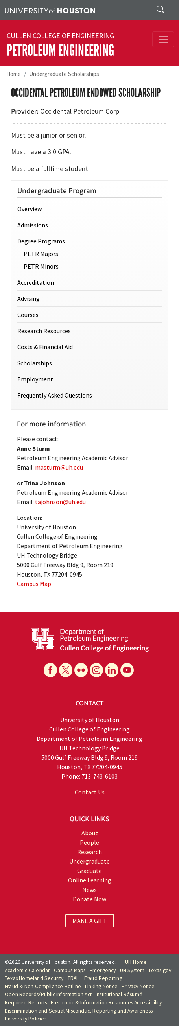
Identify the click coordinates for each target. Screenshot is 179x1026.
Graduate (89, 871)
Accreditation (35, 282)
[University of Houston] (50, 10)
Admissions (32, 225)
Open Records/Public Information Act (48, 994)
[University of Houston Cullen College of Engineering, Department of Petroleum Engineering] (90, 639)
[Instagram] (96, 670)
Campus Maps (69, 970)
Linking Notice (101, 986)
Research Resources (44, 331)
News (89, 889)
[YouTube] (127, 670)
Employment (35, 379)
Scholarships (34, 363)
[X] (65, 670)
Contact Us (90, 792)
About (89, 833)
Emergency (103, 970)
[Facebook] (50, 670)
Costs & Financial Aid (45, 347)
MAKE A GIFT (89, 921)
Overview (29, 209)
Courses (28, 315)
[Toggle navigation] (163, 39)
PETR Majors (41, 254)
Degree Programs (41, 241)
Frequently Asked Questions (54, 395)
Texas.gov (159, 970)
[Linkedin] (111, 670)
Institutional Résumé (119, 994)
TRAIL (74, 978)
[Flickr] (81, 670)
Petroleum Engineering (60, 50)
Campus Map (34, 584)
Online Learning (89, 880)
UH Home (136, 962)
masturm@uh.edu (59, 467)
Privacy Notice (138, 986)
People (89, 842)
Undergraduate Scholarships (64, 73)
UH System (132, 970)
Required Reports (26, 1002)
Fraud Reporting (103, 978)
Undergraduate (89, 861)
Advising (28, 298)
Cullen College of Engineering (60, 35)
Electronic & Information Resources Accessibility (106, 1002)
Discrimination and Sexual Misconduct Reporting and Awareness (79, 1011)
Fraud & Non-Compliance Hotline (43, 986)
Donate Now (89, 899)
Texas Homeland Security (34, 978)
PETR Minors (41, 266)
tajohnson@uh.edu (60, 502)
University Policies (25, 1018)
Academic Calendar (27, 970)
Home (13, 73)
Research (89, 852)
